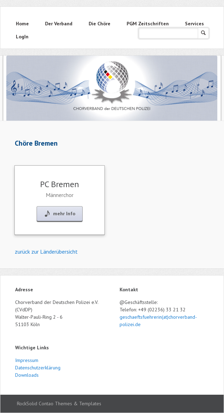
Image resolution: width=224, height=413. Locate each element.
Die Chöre (99, 23)
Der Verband (58, 23)
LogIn (22, 36)
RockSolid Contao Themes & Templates (59, 403)
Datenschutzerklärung (37, 367)
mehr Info (64, 213)
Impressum (26, 360)
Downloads (27, 375)
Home (22, 23)
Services (194, 23)
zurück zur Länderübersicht (46, 251)
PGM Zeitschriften (148, 23)
